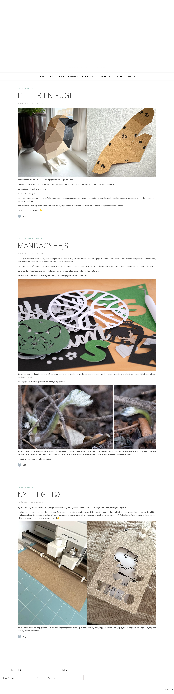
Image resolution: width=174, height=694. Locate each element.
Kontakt (119, 76)
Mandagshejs (43, 245)
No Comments (37, 103)
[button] (52, 142)
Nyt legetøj (40, 494)
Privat (104, 76)
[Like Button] (19, 216)
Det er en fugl (45, 95)
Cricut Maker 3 (25, 88)
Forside (42, 76)
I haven (38, 238)
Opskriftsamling (67, 76)
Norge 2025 (88, 76)
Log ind (132, 76)
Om (51, 76)
